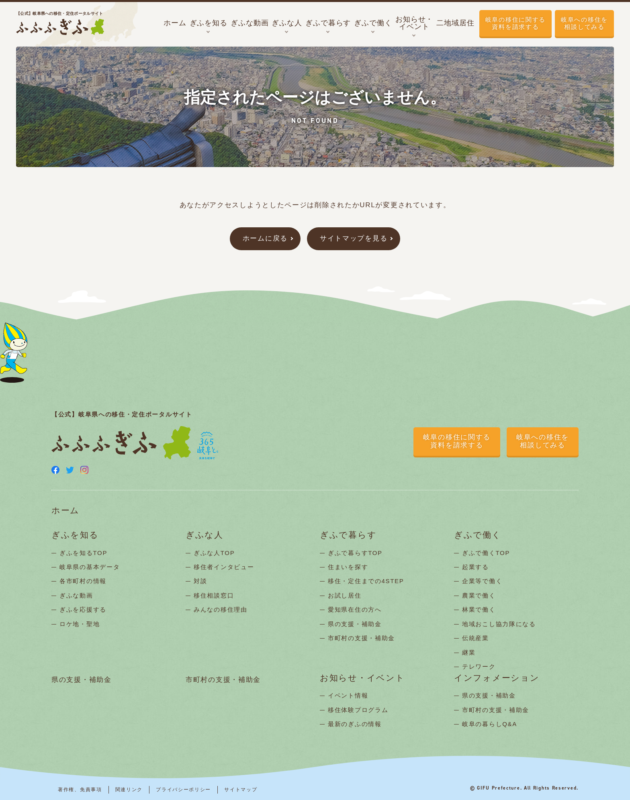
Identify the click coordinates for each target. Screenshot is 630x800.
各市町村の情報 (82, 581)
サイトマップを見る (353, 238)
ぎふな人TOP (214, 552)
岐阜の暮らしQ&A (489, 723)
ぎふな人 (204, 535)
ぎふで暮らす (348, 535)
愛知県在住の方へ (355, 609)
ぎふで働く (477, 535)
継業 (468, 652)
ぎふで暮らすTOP (355, 552)
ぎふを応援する (82, 609)
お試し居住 (345, 595)
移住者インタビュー (224, 566)
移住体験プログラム (358, 709)
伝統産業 (475, 638)
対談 (200, 581)
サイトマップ (240, 789)
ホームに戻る (265, 238)
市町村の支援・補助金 (361, 638)
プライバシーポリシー (183, 789)
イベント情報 (348, 695)
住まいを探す (348, 566)
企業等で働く (482, 581)
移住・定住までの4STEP (366, 581)
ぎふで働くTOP (486, 552)
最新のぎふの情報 (355, 723)
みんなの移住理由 (221, 609)
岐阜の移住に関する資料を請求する (515, 23)
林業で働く (479, 609)
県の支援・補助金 (355, 623)
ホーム (65, 510)
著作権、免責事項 (80, 789)
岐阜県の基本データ (89, 566)
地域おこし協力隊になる (499, 623)
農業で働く (479, 595)
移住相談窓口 (214, 595)
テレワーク (479, 666)
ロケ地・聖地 (79, 623)
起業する (475, 566)
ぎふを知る (75, 535)
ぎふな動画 (76, 595)
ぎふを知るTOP (83, 552)
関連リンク (129, 789)
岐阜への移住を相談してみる (584, 23)
